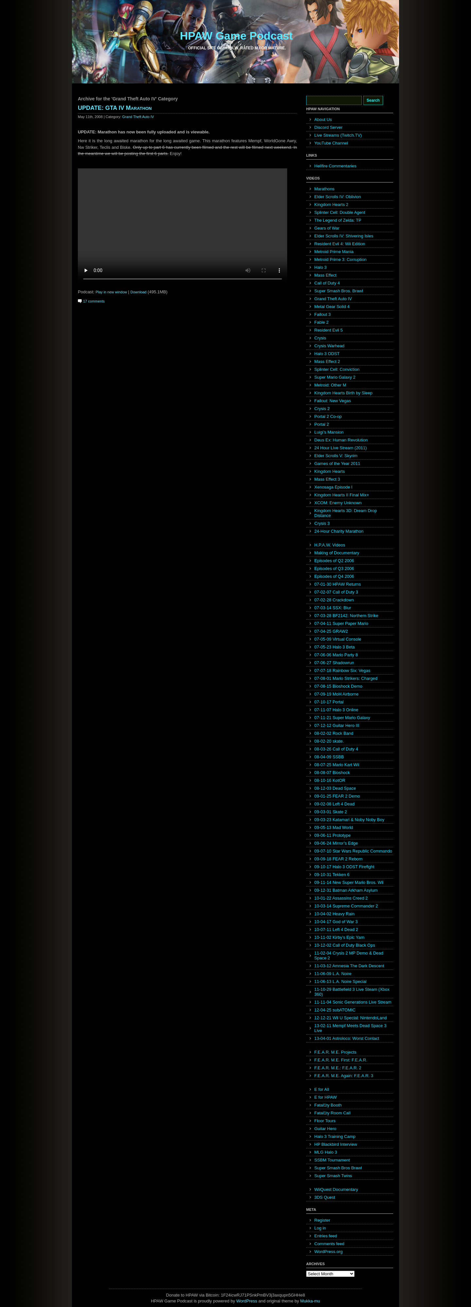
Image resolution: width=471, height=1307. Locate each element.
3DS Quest (324, 1197)
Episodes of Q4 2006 (334, 576)
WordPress (246, 1300)
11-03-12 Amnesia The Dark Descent (349, 965)
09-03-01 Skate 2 (330, 811)
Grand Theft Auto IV (138, 117)
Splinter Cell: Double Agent (339, 212)
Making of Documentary (336, 552)
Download (139, 292)
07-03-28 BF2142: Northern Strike (346, 615)
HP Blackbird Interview (335, 1144)
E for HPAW (325, 1097)
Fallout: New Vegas (332, 400)
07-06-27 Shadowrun (334, 662)
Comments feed (329, 1243)
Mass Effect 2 (327, 361)
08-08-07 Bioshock (332, 772)
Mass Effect (325, 275)
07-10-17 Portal (329, 701)
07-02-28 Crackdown (334, 599)
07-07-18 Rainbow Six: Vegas (342, 670)
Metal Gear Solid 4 (332, 306)
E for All (321, 1089)
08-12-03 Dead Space (335, 788)
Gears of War (327, 228)
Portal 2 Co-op (328, 416)
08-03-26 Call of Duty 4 (336, 749)
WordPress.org (328, 1251)
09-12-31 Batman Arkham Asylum (346, 890)
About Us (323, 119)
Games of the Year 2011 (337, 463)
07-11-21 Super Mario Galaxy (342, 717)
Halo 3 (320, 267)
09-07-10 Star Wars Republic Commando (353, 851)
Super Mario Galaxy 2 (335, 377)
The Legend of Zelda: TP (337, 220)
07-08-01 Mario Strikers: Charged (345, 678)
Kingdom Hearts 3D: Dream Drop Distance (345, 513)
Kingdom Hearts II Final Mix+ (341, 494)
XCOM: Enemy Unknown (338, 502)
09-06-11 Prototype (332, 835)
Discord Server (328, 127)
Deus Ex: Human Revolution (341, 440)
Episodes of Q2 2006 (334, 560)
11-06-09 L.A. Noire (332, 973)
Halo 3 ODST (327, 353)
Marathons (324, 188)
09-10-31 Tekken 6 (331, 874)
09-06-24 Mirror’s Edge (336, 843)
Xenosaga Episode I (333, 487)
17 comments (94, 301)
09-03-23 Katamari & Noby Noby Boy (349, 819)
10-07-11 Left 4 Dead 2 (336, 929)
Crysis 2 (322, 408)
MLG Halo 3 (325, 1152)
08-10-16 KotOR (329, 780)
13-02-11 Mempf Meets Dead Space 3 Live (350, 1028)
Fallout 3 (322, 314)
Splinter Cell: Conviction (336, 369)
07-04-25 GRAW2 (331, 631)
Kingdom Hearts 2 (331, 204)
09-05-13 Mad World (333, 827)
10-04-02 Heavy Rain (334, 913)
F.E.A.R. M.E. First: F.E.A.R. (340, 1060)
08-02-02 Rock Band (333, 733)
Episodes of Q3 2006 (334, 568)
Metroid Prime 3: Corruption (340, 259)
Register (322, 1220)
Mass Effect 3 (327, 479)
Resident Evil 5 (328, 330)
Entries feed (325, 1235)
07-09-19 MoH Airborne (336, 694)
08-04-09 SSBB (329, 756)
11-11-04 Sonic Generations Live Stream (353, 1002)
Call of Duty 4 (327, 283)
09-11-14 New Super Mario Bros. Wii (349, 882)
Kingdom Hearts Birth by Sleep (343, 392)
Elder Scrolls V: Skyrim (336, 455)
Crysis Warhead (329, 345)
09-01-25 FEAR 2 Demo (337, 796)
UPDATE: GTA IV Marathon (115, 108)
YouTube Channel (331, 143)
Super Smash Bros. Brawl (338, 290)
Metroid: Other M (330, 385)
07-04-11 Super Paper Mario (341, 623)
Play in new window (111, 292)
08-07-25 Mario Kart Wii (336, 764)
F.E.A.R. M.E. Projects (335, 1052)
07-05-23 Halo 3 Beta (334, 647)
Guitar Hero (325, 1128)
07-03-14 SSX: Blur (332, 607)
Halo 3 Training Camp (335, 1136)
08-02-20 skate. (329, 741)
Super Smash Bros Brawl (338, 1167)
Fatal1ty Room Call (332, 1112)
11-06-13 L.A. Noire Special (340, 981)
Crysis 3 (322, 523)
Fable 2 (321, 322)
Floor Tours (325, 1120)
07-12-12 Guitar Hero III (336, 725)
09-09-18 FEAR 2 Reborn (338, 858)
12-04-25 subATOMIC (335, 1009)
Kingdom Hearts (329, 471)
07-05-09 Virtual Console (337, 639)
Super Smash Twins (333, 1175)
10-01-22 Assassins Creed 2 (341, 898)
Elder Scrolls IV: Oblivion (337, 196)
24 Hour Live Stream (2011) (340, 447)
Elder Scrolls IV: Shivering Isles (343, 235)
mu (317, 1300)
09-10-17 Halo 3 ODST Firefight (344, 866)
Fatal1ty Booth (328, 1105)
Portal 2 (321, 424)
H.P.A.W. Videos (329, 544)
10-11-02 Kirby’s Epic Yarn (339, 937)
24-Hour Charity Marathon (338, 531)
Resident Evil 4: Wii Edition (339, 243)
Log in (320, 1228)
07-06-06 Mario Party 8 (336, 654)
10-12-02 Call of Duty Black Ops (344, 945)
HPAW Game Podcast (236, 35)
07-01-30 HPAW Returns (337, 584)
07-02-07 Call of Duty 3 (336, 592)
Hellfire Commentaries (335, 165)
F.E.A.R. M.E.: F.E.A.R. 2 (337, 1067)
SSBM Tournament (332, 1160)
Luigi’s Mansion (328, 432)
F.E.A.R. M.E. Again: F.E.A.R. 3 (343, 1075)
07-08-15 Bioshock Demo (338, 686)
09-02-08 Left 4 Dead (334, 803)
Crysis (320, 337)
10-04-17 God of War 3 (336, 921)
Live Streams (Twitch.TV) (338, 135)
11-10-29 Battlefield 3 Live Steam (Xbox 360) (352, 992)
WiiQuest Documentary (336, 1189)
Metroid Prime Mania (334, 251)
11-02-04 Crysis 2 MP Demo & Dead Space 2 (348, 955)
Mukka (306, 1300)
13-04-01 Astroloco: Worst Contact (346, 1038)
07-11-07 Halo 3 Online (336, 709)
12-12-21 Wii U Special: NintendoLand (350, 1017)
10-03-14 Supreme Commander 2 (346, 905)
